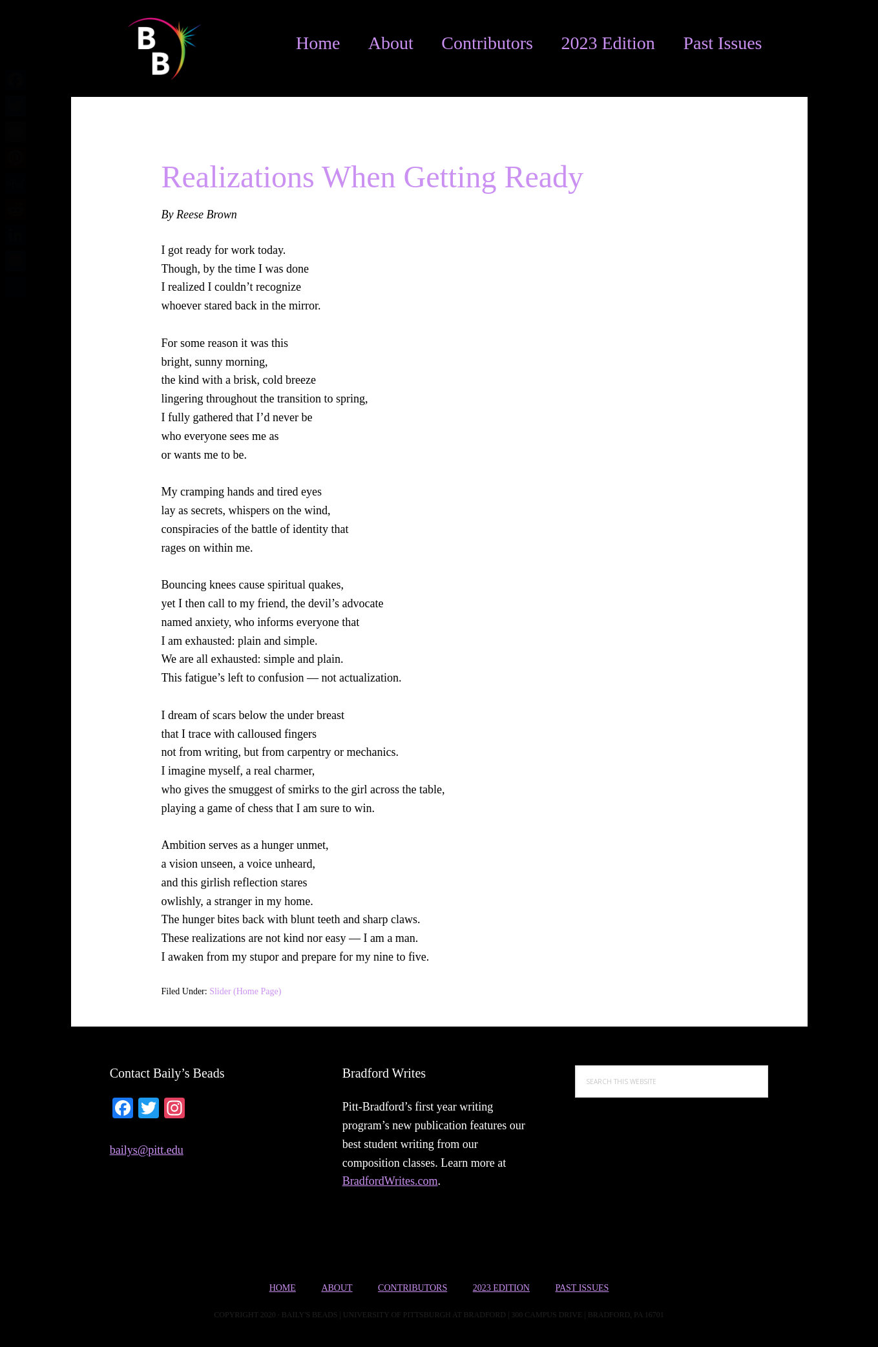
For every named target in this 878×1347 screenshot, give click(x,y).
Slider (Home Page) (245, 991)
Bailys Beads (155, 48)
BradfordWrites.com (390, 1181)
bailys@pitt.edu (146, 1149)
